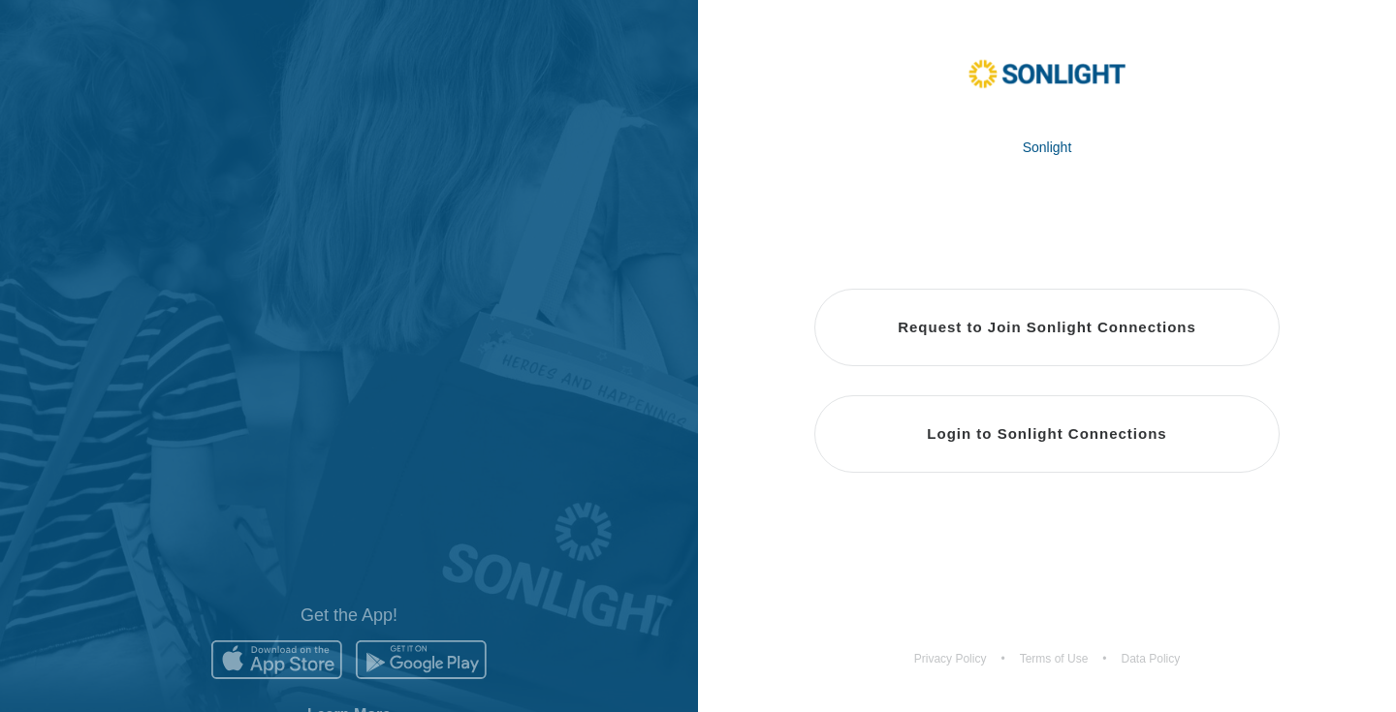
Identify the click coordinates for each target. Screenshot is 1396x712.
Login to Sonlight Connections (1046, 433)
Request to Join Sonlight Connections (1047, 327)
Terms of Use (1054, 659)
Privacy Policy (950, 659)
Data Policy (1151, 659)
